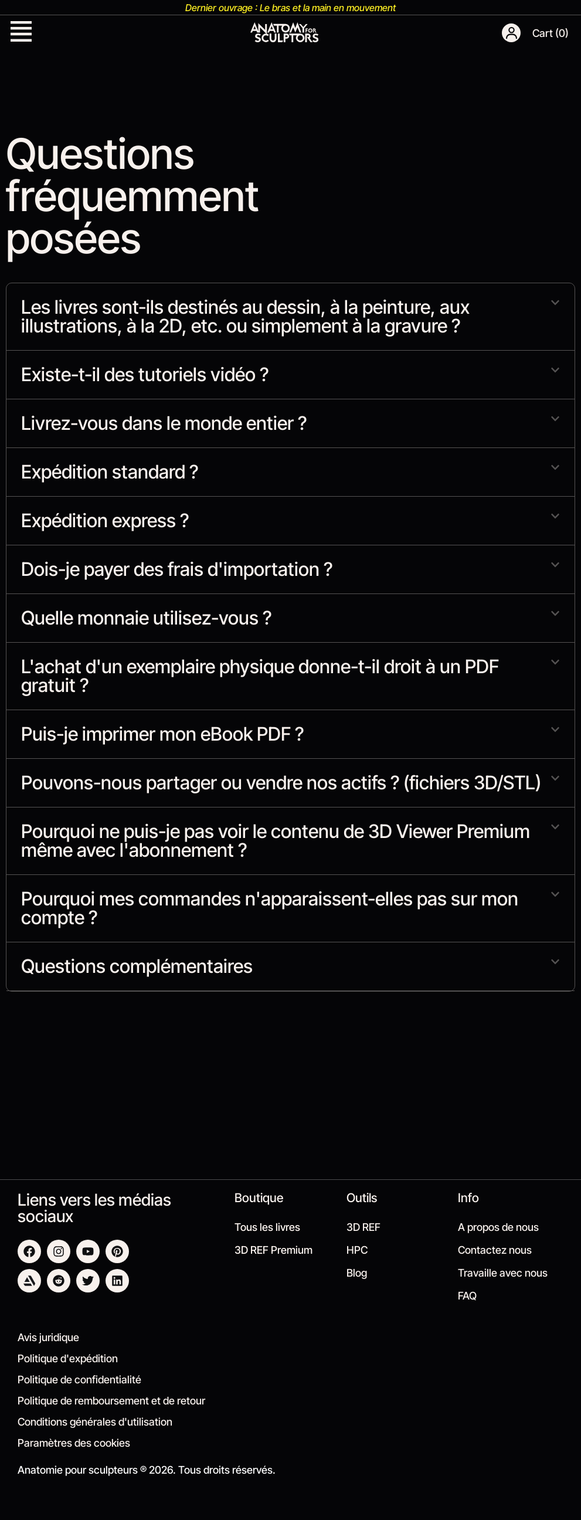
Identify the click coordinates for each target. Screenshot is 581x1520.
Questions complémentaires (137, 966)
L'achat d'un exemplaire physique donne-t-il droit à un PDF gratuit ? (260, 676)
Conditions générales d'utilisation (95, 1422)
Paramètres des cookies (74, 1443)
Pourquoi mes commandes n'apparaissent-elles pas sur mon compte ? (269, 908)
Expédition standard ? (109, 471)
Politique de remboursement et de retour (111, 1401)
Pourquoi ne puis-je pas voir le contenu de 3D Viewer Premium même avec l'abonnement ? (275, 840)
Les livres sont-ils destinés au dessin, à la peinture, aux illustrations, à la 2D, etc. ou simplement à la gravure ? (245, 316)
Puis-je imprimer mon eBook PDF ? (162, 733)
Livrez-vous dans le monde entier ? (164, 423)
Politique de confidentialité (79, 1379)
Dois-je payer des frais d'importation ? (176, 569)
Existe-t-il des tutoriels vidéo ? (145, 374)
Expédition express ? (105, 520)
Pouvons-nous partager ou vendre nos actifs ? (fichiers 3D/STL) (281, 782)
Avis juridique (48, 1337)
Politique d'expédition (68, 1358)
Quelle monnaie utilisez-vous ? (146, 617)
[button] (21, 32)
